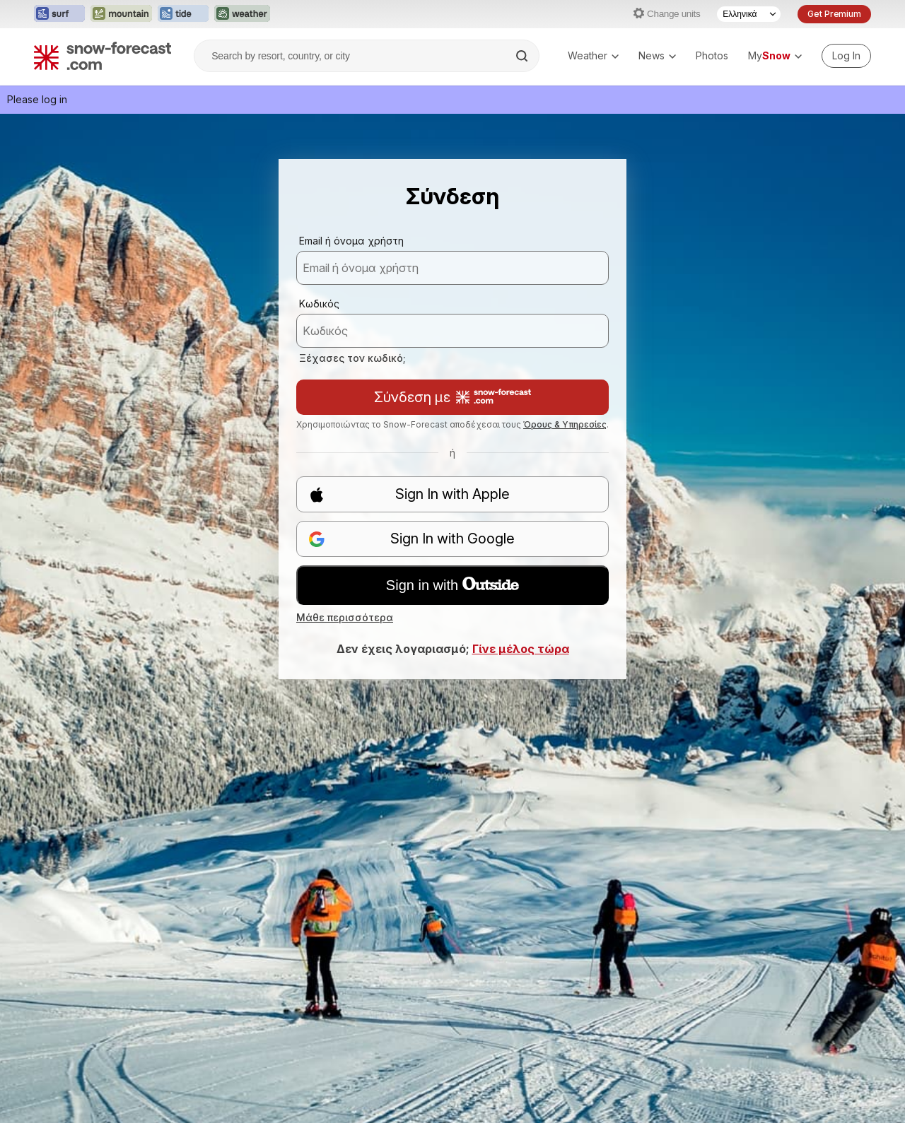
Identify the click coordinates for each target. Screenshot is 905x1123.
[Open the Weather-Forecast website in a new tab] (242, 14)
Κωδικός (319, 304)
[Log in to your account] (846, 56)
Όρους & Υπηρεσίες (565, 424)
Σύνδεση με (452, 397)
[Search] (523, 55)
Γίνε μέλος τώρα (520, 649)
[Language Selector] (749, 14)
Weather (593, 55)
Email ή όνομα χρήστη (351, 241)
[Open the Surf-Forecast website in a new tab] (59, 14)
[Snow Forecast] (102, 56)
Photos (712, 55)
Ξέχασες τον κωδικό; (352, 358)
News (657, 55)
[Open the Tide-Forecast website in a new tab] (183, 14)
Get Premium (834, 13)
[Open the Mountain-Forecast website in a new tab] (121, 14)
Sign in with (452, 585)
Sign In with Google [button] (411, 539)
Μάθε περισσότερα (344, 617)
